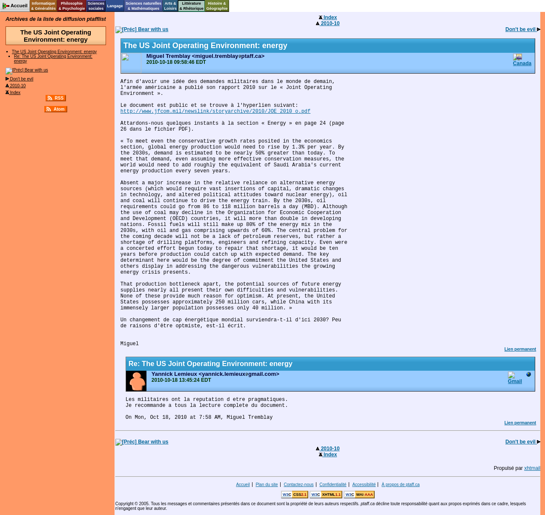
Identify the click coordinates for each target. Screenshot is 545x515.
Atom (59, 109)
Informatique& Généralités (43, 6)
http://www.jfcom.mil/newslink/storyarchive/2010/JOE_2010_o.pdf (215, 111)
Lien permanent (520, 349)
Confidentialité (332, 484)
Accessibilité (364, 484)
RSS (59, 98)
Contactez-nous (298, 484)
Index (13, 92)
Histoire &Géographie (217, 6)
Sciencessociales (96, 6)
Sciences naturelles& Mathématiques (143, 6)
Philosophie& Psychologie (71, 6)
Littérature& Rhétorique (192, 6)
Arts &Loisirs (170, 6)
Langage (115, 6)
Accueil (243, 484)
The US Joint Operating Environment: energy (54, 51)
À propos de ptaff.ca (400, 484)
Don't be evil (20, 79)
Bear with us (27, 70)
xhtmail (532, 468)
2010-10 (16, 85)
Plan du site (266, 484)
